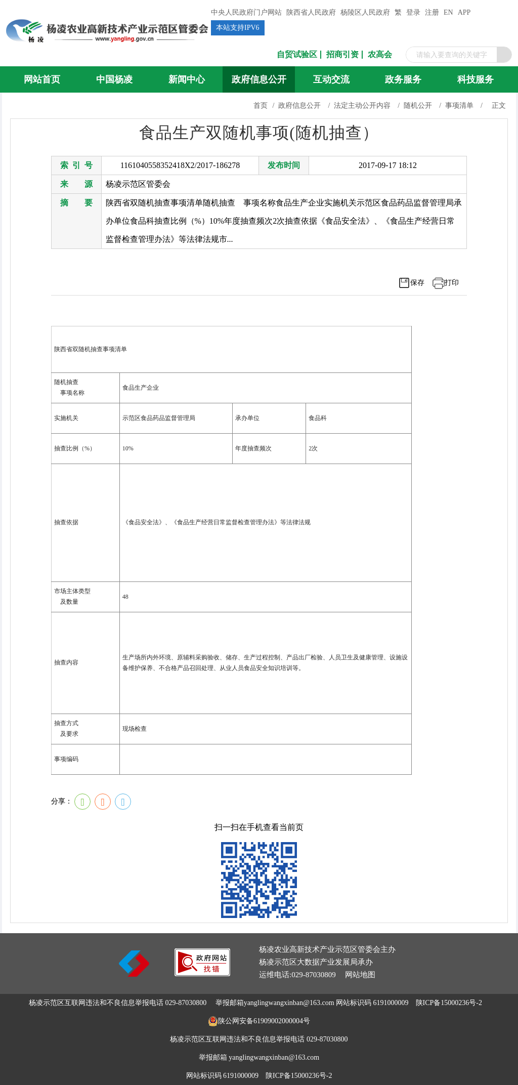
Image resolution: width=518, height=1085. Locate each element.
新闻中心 (186, 79)
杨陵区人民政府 (365, 12)
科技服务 (475, 79)
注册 (432, 12)
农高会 (380, 55)
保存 (417, 282)
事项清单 (459, 105)
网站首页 (42, 79)
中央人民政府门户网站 (246, 12)
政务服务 (403, 79)
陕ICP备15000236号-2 (449, 1003)
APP (464, 12)
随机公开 (418, 105)
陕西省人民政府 (311, 12)
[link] (202, 973)
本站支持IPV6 (238, 27)
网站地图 (360, 975)
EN (448, 12)
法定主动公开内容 (362, 105)
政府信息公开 (259, 79)
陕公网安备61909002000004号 (264, 1021)
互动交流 (331, 79)
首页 (260, 105)
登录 (413, 12)
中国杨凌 (114, 79)
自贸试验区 (297, 55)
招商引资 (342, 55)
